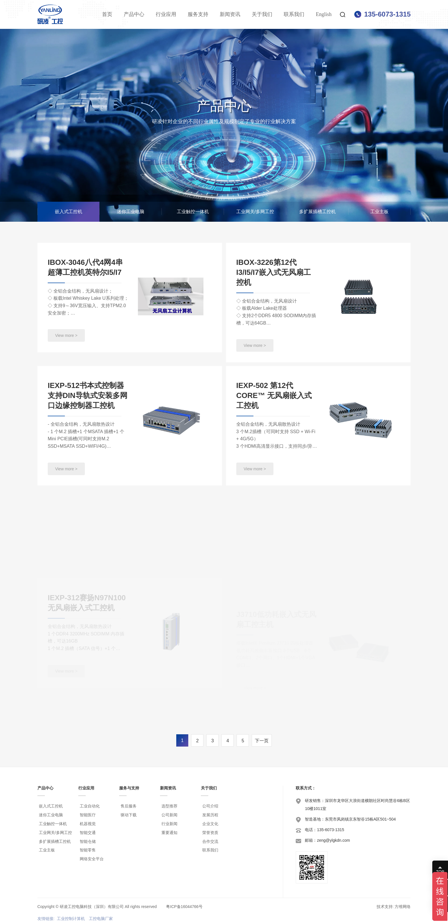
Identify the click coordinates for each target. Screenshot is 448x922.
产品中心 (134, 14)
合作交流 (210, 841)
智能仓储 (88, 841)
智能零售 (88, 850)
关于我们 (262, 14)
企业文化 (210, 823)
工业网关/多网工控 (255, 211)
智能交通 (88, 832)
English (323, 14)
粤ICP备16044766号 (184, 906)
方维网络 (403, 906)
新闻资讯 (230, 14)
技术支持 (385, 906)
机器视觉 (88, 823)
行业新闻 (169, 823)
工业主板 (379, 211)
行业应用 (166, 14)
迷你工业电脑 (130, 211)
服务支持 (198, 14)
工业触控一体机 (193, 211)
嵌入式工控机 (68, 211)
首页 (107, 14)
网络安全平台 (92, 859)
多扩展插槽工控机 (317, 211)
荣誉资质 (210, 832)
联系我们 (294, 14)
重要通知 (169, 832)
